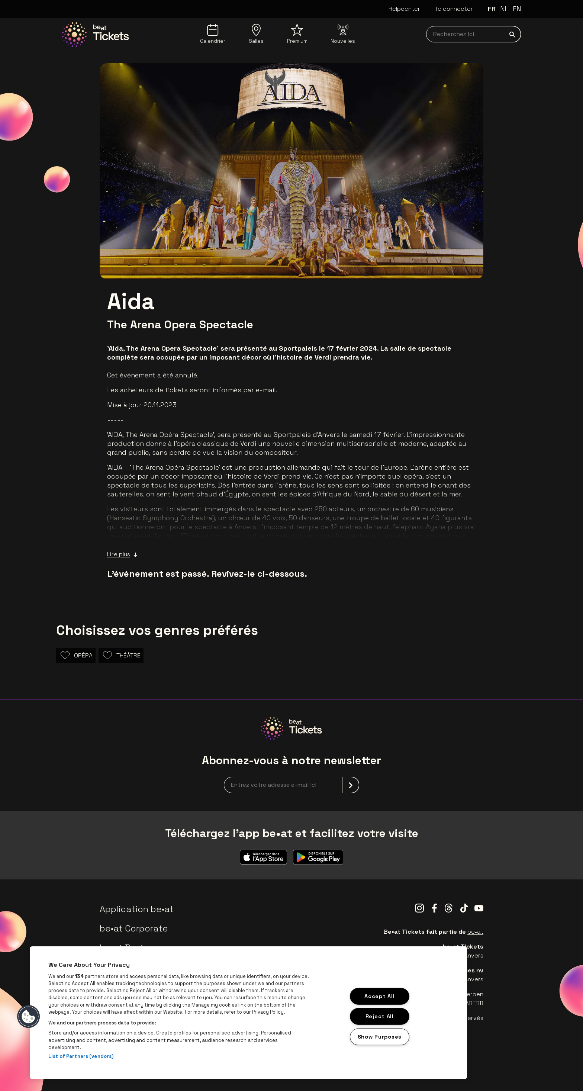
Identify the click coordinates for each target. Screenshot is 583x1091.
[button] (29, 1017)
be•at (475, 932)
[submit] (512, 34)
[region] (248, 1012)
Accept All (379, 995)
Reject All (379, 1016)
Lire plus (122, 554)
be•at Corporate (134, 928)
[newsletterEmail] (291, 785)
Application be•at (137, 909)
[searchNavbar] (473, 34)
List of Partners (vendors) (80, 1056)
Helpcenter (404, 9)
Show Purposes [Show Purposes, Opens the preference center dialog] (380, 1036)
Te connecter (454, 9)
